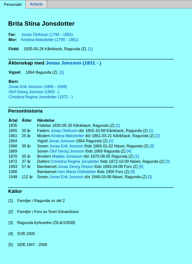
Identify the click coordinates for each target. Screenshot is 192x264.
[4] (129, 151)
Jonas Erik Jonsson (66, 146)
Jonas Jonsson (62, 141)
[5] (141, 166)
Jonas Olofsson (64, 130)
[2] (157, 135)
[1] (90, 49)
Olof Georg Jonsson (67, 151)
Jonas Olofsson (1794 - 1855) (47, 34)
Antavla (36, 4)
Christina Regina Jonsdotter (75, 161)
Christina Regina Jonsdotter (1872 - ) (40, 97)
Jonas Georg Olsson (75, 166)
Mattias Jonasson (67, 156)
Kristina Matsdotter (67, 135)
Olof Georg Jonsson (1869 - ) (33, 91)
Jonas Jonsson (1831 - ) (73, 63)
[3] (151, 146)
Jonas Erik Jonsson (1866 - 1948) (37, 86)
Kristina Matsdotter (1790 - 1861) (50, 39)
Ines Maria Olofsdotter (77, 171)
